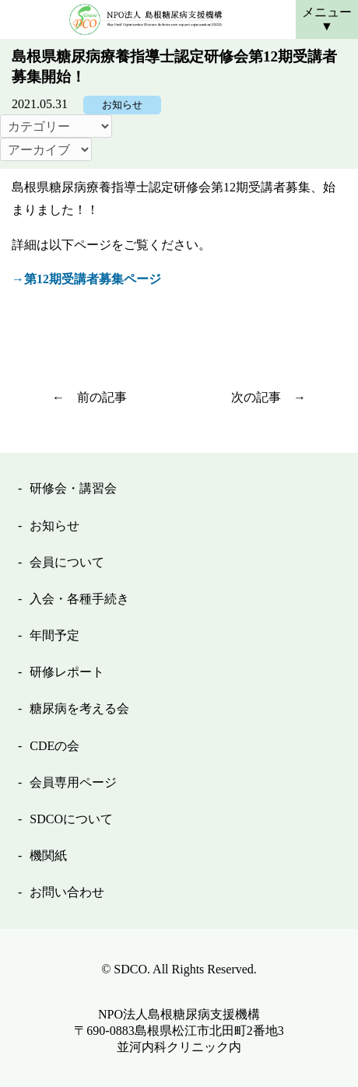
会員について (67, 562)
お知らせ (122, 105)
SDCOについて (71, 819)
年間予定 (54, 635)
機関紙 (48, 855)
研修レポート (67, 671)
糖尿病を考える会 (79, 708)
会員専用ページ (73, 782)
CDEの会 (54, 745)
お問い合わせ (67, 892)
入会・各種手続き (79, 598)
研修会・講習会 (73, 488)
